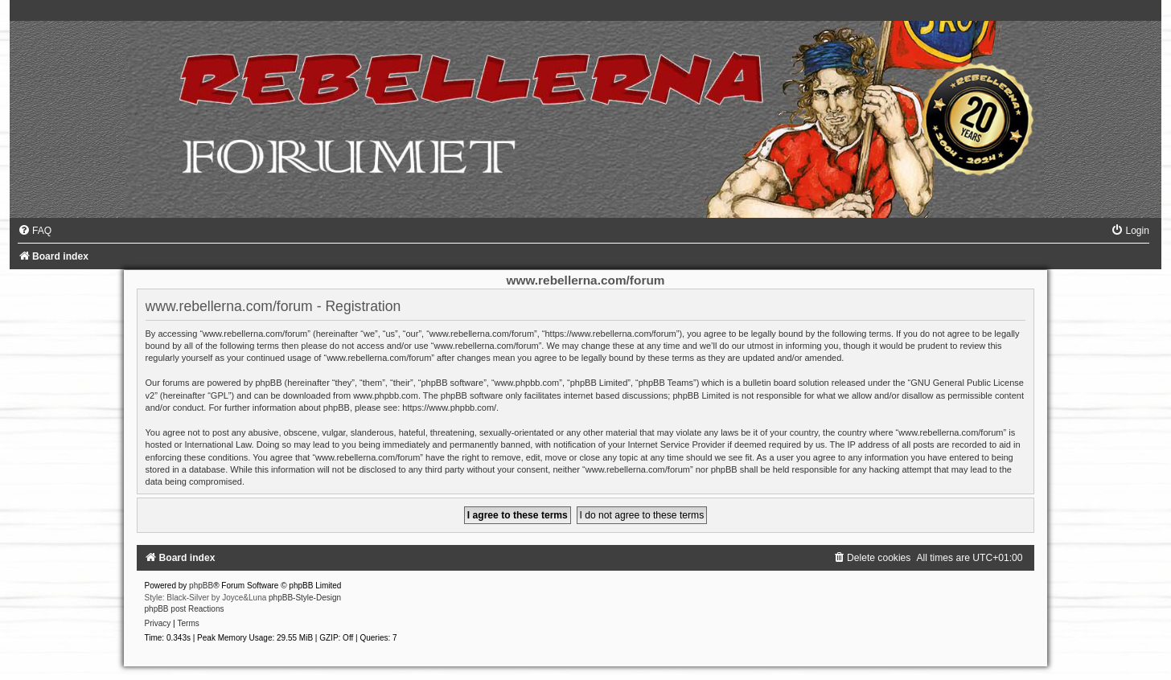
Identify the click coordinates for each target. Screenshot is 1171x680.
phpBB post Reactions (184, 608)
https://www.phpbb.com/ (449, 407)
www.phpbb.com (385, 395)
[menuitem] (34, 230)
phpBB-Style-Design (305, 597)
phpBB (201, 585)
